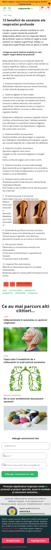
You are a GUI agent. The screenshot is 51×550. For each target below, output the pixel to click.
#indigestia (30, 290)
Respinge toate (38, 540)
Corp (6, 316)
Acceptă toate (13, 540)
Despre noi (9, 500)
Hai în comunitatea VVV (34, 502)
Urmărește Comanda (16, 502)
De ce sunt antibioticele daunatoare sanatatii (23, 400)
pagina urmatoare (24, 283)
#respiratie (20, 293)
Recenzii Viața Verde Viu (37, 500)
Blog (9, 15)
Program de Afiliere (8, 505)
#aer (5, 290)
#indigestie (8, 293)
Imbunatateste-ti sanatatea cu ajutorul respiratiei (25, 321)
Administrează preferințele (14, 547)
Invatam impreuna (12, 395)
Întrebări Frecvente (34, 505)
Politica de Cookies (10, 528)
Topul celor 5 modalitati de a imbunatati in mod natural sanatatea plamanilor (24, 361)
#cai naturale (15, 290)
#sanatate (33, 293)
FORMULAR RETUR (20, 500)
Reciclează (21, 505)
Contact (47, 505)
